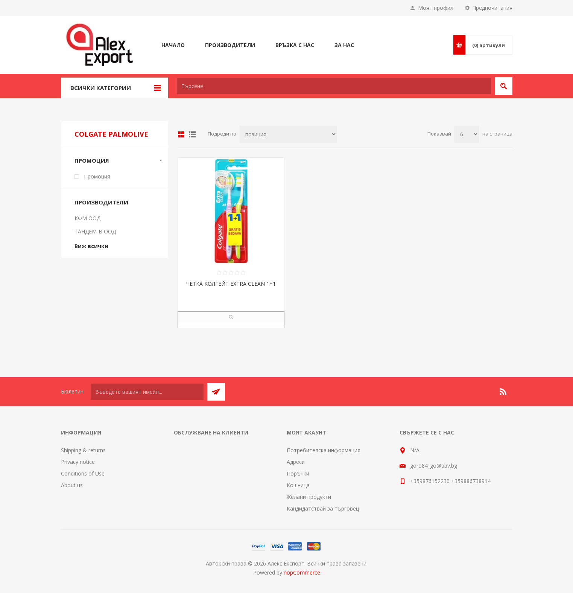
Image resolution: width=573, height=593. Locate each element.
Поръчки (298, 473)
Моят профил (435, 7)
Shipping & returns (83, 450)
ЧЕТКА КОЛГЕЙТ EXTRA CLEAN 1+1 (231, 283)
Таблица (181, 134)
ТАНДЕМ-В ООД (95, 231)
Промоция (91, 160)
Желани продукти (309, 496)
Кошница (298, 485)
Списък (192, 134)
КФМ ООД (87, 218)
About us (72, 485)
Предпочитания (492, 7)
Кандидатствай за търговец (323, 508)
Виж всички (91, 246)
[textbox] (334, 86)
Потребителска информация (323, 450)
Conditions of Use (83, 473)
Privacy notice (78, 461)
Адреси (296, 461)
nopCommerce (302, 572)
